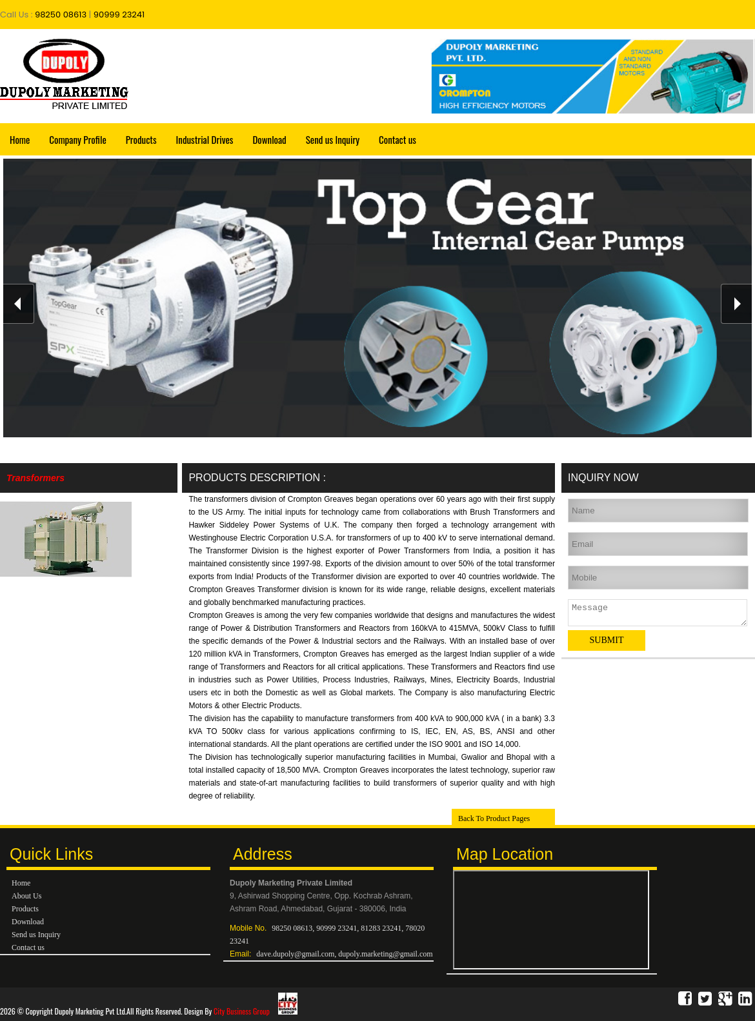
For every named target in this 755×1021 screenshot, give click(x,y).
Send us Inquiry (332, 139)
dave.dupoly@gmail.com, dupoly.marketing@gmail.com (344, 953)
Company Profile (77, 139)
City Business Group (255, 1011)
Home (20, 139)
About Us (26, 895)
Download (269, 139)
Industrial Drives (205, 139)
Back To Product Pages (494, 818)
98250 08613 (60, 14)
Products (141, 139)
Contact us (397, 139)
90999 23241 (119, 14)
